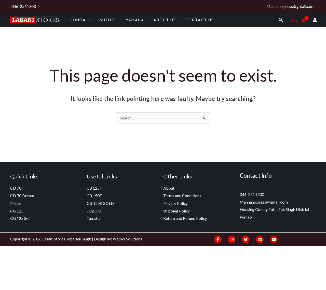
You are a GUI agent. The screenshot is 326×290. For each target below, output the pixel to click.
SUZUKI (105, 20)
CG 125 (17, 210)
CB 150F (94, 195)
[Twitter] (246, 239)
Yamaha (129, 20)
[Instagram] (232, 239)
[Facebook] (218, 239)
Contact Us (190, 20)
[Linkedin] (260, 239)
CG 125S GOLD (100, 203)
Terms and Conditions (182, 195)
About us (157, 20)
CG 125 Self (20, 218)
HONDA (79, 20)
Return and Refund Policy (185, 218)
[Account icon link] (315, 20)
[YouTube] (274, 239)
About (168, 188)
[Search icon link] (281, 20)
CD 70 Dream (22, 195)
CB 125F (94, 188)
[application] (87, 20)
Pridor (15, 203)
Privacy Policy (175, 203)
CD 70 (15, 188)
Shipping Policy (176, 210)
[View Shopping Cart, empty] (297, 20)
